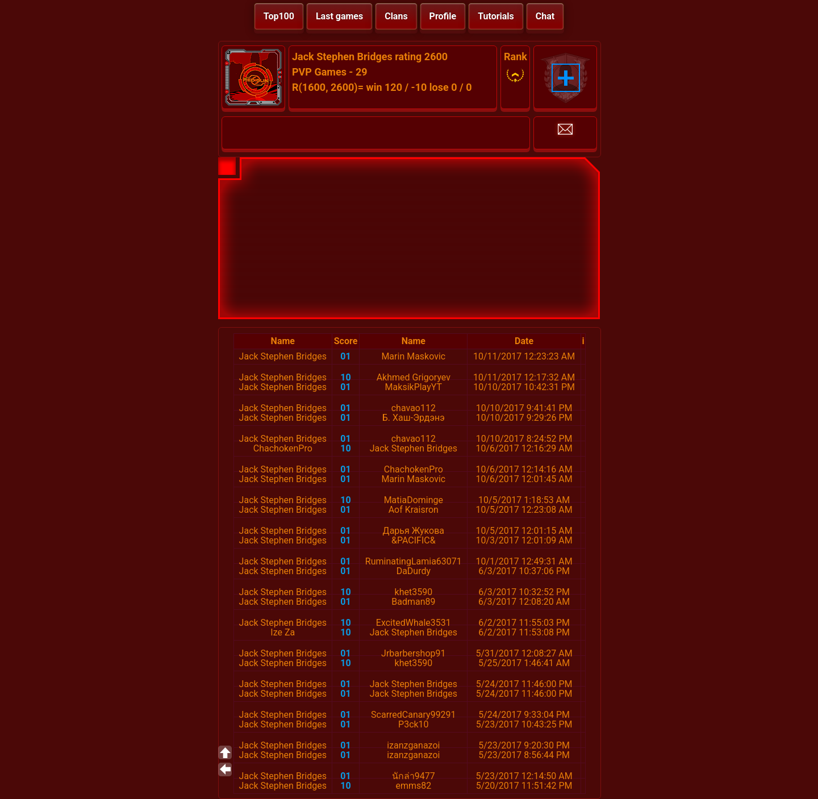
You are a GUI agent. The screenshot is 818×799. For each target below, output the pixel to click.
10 (345, 377)
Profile (443, 16)
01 (345, 356)
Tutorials (496, 16)
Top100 (279, 16)
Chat (545, 16)
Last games (339, 16)
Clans (396, 16)
